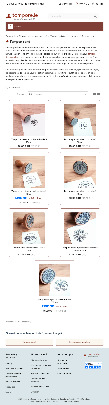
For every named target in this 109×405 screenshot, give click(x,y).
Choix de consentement (70, 401)
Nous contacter (64, 373)
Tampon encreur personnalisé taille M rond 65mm (80, 249)
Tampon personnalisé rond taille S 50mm (80, 192)
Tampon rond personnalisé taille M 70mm (54, 301)
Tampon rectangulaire (80, 342)
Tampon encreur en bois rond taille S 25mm (29, 141)
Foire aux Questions (40, 373)
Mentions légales (39, 360)
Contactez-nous (36, 4)
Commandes (63, 368)
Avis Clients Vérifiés (14, 368)
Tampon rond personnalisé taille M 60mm (29, 249)
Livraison (35, 392)
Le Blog (9, 363)
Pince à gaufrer (13, 382)
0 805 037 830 (16, 4)
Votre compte (65, 354)
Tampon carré (29, 342)
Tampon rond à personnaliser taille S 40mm (29, 192)
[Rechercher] (73, 16)
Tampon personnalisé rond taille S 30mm (80, 141)
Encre (8, 392)
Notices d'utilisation (40, 387)
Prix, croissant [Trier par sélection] (58, 94)
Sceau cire (10, 387)
